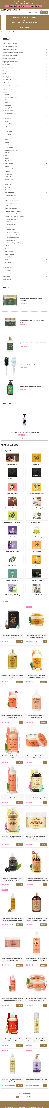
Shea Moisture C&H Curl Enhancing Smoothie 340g (36, 756)
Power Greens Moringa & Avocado (12, 522)
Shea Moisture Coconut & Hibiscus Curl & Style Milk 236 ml (12, 716)
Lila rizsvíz (12, 537)
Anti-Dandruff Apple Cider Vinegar (12, 595)
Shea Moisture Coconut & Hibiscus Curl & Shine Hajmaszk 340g (12, 959)
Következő (29, 1096)
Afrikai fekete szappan (12, 479)
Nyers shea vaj (36, 464)
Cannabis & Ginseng (37, 537)
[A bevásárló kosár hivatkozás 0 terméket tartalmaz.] (44, 12)
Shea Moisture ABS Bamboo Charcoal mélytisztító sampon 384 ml (12, 879)
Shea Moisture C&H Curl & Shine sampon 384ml (12, 756)
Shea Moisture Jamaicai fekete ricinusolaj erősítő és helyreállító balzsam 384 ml (12, 837)
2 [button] (24, 438)
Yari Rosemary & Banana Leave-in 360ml (30, 386)
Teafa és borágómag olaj (12, 580)
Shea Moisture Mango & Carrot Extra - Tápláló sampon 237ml (12, 1040)
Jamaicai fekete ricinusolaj (37, 493)
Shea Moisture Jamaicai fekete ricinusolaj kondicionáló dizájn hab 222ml (36, 1040)
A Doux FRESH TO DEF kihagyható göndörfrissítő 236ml (24, 432)
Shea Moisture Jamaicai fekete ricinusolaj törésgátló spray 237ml (12, 1080)
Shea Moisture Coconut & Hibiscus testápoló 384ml (12, 797)
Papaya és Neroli (37, 551)
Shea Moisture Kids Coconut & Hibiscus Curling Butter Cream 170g (36, 999)
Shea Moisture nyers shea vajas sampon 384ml (12, 676)
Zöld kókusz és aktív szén (12, 566)
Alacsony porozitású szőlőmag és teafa (37, 566)
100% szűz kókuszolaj (36, 522)
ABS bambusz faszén (36, 479)
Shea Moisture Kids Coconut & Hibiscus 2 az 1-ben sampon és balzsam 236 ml (36, 959)
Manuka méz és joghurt (37, 508)
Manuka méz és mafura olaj (12, 508)
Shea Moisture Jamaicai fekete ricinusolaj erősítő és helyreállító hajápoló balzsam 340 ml (36, 838)
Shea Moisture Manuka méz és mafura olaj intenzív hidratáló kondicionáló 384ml (36, 879)
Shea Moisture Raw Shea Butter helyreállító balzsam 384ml (36, 676)
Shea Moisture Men (37, 580)
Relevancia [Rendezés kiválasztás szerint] (5, 601)
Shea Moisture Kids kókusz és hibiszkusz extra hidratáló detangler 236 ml (12, 999)
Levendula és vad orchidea (12, 551)
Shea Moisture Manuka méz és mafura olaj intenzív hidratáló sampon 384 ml (37, 919)
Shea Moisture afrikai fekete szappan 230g (12, 636)
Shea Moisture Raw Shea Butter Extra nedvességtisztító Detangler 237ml (12, 919)
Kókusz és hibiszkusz (12, 493)
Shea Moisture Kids (12, 464)
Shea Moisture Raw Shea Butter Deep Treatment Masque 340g (36, 636)
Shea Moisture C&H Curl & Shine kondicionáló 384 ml (36, 716)
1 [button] (22, 438)
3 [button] (26, 438)
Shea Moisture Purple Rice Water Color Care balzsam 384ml (36, 1080)
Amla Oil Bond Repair (36, 595)
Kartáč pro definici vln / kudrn (28, 365)
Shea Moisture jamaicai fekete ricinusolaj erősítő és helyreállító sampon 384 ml (36, 797)
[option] (24, 421)
